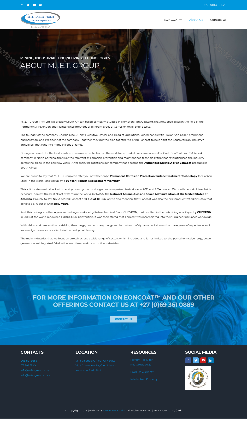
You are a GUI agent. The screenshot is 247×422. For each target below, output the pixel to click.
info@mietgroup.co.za (35, 370)
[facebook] (22, 5)
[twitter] (28, 5)
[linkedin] (40, 5)
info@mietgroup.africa (35, 375)
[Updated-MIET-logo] (40, 13)
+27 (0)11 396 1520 (215, 5)
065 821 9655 (29, 360)
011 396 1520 (28, 365)
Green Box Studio (114, 410)
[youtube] (34, 5)
